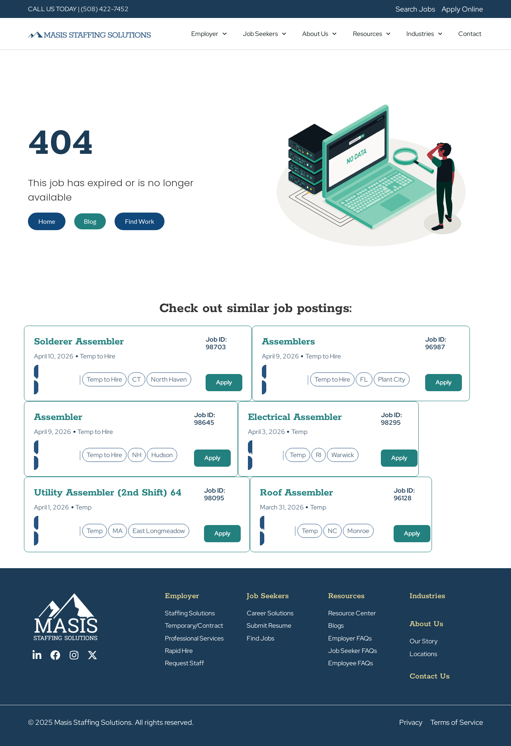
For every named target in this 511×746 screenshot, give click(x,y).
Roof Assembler (296, 493)
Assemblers (288, 342)
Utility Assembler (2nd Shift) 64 (108, 493)
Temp (299, 432)
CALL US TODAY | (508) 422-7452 (78, 9)
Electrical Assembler (295, 417)
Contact (469, 34)
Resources (371, 34)
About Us (319, 34)
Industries (424, 34)
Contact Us (430, 676)
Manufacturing (56, 379)
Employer (209, 34)
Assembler (58, 417)
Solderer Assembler (79, 342)
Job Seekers (264, 34)
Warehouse (264, 455)
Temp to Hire (97, 356)
